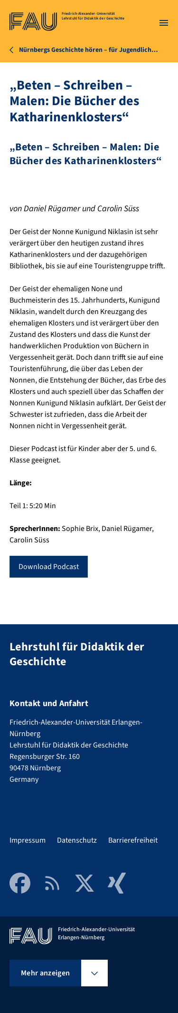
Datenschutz (77, 840)
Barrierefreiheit (133, 840)
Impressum (27, 840)
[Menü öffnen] (163, 22)
